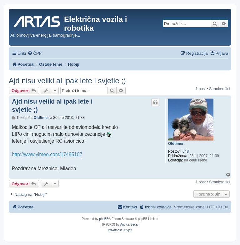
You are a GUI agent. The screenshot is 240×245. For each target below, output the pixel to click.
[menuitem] (35, 53)
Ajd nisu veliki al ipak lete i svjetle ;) (67, 80)
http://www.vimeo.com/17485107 (47, 154)
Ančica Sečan (129, 224)
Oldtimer (175, 143)
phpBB (103, 219)
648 (185, 151)
